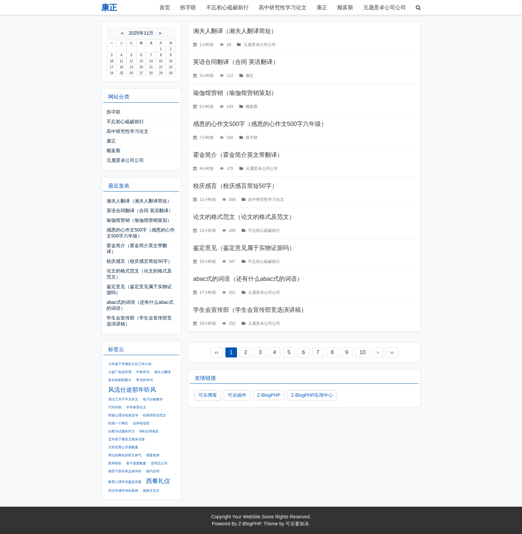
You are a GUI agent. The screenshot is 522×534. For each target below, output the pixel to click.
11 (121, 61)
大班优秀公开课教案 (123, 447)
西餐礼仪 (158, 481)
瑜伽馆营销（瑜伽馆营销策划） (235, 93)
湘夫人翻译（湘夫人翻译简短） (235, 31)
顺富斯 (345, 7)
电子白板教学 (153, 399)
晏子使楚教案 (136, 463)
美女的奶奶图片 (119, 380)
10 (363, 352)
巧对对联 (115, 407)
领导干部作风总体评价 (124, 471)
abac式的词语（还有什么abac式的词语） (248, 278)
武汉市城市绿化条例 (123, 490)
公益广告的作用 (119, 372)
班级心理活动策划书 (123, 415)
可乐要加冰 (297, 523)
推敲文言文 (151, 490)
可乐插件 (237, 395)
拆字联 (188, 7)
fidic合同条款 (149, 431)
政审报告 (115, 463)
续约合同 (152, 471)
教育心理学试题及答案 (124, 482)
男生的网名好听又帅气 (124, 455)
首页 (164, 7)
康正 (322, 7)
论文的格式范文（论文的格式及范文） (244, 217)
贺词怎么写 (159, 463)
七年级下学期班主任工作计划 (129, 364)
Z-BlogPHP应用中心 (312, 395)
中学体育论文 (136, 407)
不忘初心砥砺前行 (227, 7)
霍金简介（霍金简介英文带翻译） (238, 155)
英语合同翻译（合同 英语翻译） (236, 62)
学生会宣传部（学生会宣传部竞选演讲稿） (250, 309)
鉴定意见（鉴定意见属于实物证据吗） (244, 248)
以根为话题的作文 (121, 431)
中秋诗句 (142, 372)
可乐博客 (207, 395)
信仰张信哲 (141, 423)
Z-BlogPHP (268, 395)
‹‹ (216, 352)
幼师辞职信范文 (154, 415)
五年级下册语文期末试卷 (126, 439)
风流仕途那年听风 (132, 389)
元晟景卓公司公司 (384, 7)
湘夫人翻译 (162, 372)
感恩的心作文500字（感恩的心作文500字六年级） (260, 124)
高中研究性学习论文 (283, 7)
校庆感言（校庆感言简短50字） (235, 186)
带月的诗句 (144, 380)
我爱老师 (152, 455)
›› (392, 352)
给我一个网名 (118, 423)
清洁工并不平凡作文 (123, 399)
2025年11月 (141, 33)
